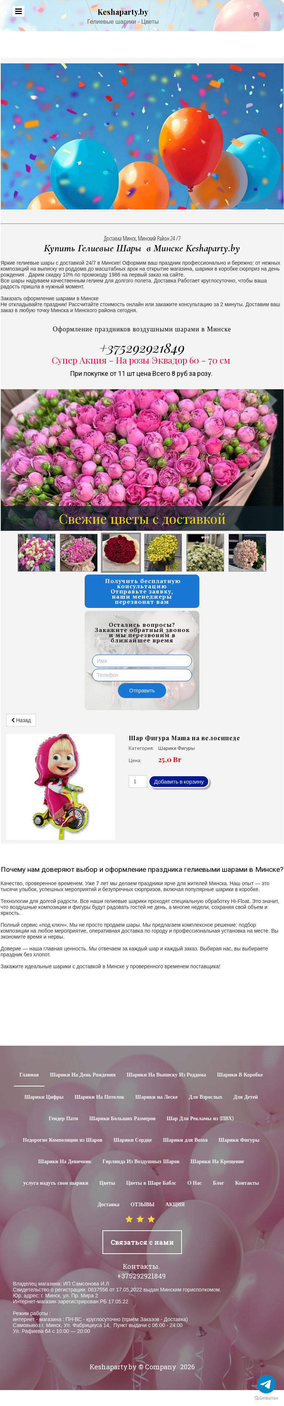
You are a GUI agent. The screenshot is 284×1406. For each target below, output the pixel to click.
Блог (218, 1183)
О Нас (194, 1183)
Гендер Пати (63, 1118)
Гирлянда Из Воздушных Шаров (140, 1161)
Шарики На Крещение (217, 1161)
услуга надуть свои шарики (55, 1183)
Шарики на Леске (156, 1097)
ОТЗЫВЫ (142, 1204)
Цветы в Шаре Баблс (151, 1183)
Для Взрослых (205, 1097)
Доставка (108, 1204)
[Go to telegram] (266, 1384)
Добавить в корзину (179, 781)
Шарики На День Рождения (83, 1075)
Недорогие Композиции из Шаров (62, 1140)
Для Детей (245, 1097)
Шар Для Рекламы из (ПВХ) (200, 1118)
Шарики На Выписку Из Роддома (166, 1075)
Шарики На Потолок (99, 1097)
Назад (21, 720)
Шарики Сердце (133, 1140)
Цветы (107, 1183)
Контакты (247, 1183)
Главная (28, 1075)
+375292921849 (142, 347)
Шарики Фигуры (239, 1140)
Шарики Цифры (44, 1097)
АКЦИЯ (175, 1204)
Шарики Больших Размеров (122, 1118)
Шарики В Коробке (240, 1075)
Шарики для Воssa (185, 1140)
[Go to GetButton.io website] (266, 1398)
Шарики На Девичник (64, 1161)
